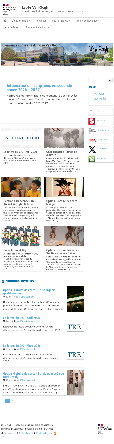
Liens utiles (100, 98)
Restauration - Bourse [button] (38, 27)
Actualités (41, 20)
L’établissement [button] (21, 20)
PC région (99, 93)
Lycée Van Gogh (35, 7)
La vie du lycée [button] (11, 27)
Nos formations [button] (61, 20)
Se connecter (8, 433)
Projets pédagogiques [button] (88, 20)
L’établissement (26, 296)
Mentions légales (43, 433)
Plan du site (25, 433)
